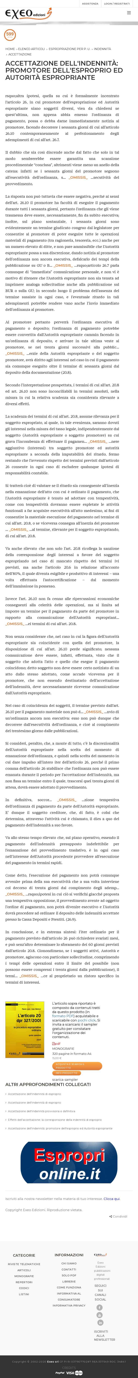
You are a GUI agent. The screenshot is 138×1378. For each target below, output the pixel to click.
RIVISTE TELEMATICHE (24, 1264)
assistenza (90, 3)
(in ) (71, 1014)
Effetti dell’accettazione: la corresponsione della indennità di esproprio (55, 1119)
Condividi (120, 1216)
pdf (56, 1043)
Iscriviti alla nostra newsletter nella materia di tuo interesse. (54, 1199)
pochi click (87, 1020)
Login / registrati (117, 3)
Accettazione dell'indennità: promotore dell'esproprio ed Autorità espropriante (60, 1128)
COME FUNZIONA (69, 1287)
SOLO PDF (69, 1275)
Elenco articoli (31, 49)
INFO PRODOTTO (66, 1073)
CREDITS (69, 1368)
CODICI (24, 1288)
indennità (102, 49)
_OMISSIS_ (78, 177)
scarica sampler (65, 1080)
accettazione (20, 54)
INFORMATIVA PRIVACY (69, 1305)
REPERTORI (24, 1282)
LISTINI (24, 1294)
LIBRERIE (69, 1281)
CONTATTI (69, 1269)
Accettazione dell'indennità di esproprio (34, 1094)
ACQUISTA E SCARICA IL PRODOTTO (70, 1066)
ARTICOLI (24, 1270)
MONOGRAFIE (63, 1048)
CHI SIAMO (69, 1263)
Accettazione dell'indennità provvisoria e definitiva (41, 1111)
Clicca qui (112, 1199)
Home (10, 49)
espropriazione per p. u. (69, 49)
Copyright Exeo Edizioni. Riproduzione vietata (43, 1210)
